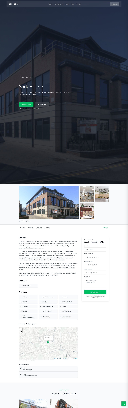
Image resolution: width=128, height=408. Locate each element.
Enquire (106, 227)
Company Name (88, 269)
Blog (73, 4)
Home (50, 4)
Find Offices (59, 4)
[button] (48, 342)
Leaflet (56, 358)
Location (47, 227)
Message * (87, 276)
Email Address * (88, 253)
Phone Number (88, 261)
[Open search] (123, 403)
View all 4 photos (24, 221)
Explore (114, 4)
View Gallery (42, 104)
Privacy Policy (95, 297)
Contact (79, 4)
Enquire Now (26, 104)
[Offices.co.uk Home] (14, 4)
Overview (22, 227)
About (67, 4)
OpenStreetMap (63, 358)
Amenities (39, 227)
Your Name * (87, 246)
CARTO (75, 358)
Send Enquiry (95, 292)
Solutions (30, 227)
